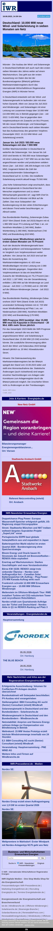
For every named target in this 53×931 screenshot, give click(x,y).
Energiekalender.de (35, 892)
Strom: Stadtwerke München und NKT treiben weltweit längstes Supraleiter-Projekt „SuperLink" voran (26, 531)
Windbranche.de (16, 906)
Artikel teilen (45, 16)
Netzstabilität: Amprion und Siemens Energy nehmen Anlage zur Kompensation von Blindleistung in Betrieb (26, 725)
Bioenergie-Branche (28, 909)
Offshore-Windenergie (36, 906)
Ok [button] (26, 929)
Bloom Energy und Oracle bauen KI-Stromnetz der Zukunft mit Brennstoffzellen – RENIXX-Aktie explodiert (26, 556)
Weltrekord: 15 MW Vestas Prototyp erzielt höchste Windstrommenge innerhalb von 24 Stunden (25, 734)
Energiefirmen (22, 919)
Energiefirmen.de (20, 889)
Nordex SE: (8, 769)
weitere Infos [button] (29, 925)
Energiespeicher (38, 919)
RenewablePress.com (32, 912)
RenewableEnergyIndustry (14, 916)
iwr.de (4, 906)
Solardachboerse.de (11, 912)
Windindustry (34, 916)
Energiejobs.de (9, 892)
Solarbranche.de (9, 909)
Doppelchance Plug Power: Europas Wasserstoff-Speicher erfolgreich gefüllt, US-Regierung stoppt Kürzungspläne (26, 521)
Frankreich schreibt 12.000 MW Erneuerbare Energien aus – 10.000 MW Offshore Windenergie (25, 586)
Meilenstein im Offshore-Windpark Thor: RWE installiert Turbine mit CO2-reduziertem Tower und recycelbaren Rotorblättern (26, 595)
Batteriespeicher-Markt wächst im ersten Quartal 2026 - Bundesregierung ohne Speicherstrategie (24, 547)
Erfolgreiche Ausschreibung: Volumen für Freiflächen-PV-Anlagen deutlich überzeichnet (24, 689)
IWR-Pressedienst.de (30, 885)
